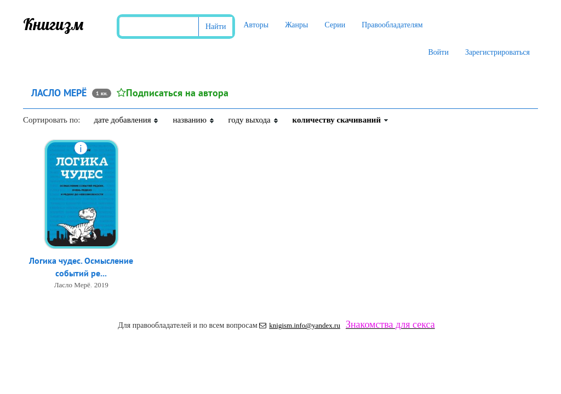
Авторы (255, 25)
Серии (334, 25)
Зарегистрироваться (497, 52)
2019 (101, 285)
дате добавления (126, 119)
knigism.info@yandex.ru (299, 325)
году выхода (253, 119)
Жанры (296, 25)
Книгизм (53, 24)
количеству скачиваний (341, 119)
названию (193, 119)
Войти (438, 52)
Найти (215, 26)
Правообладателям (392, 25)
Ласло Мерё (72, 285)
